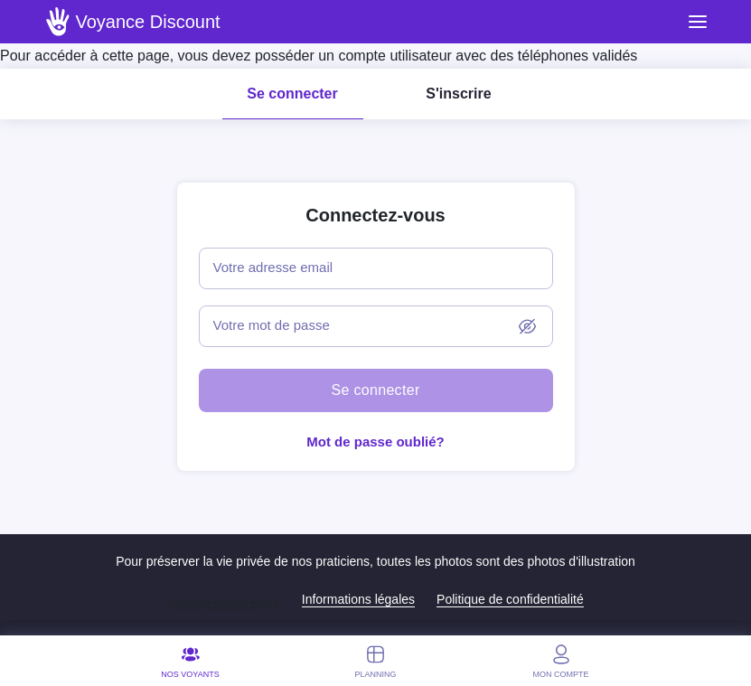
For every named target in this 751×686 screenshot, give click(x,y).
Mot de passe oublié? (375, 441)
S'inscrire (458, 93)
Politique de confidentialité (510, 599)
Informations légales (358, 599)
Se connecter (292, 93)
